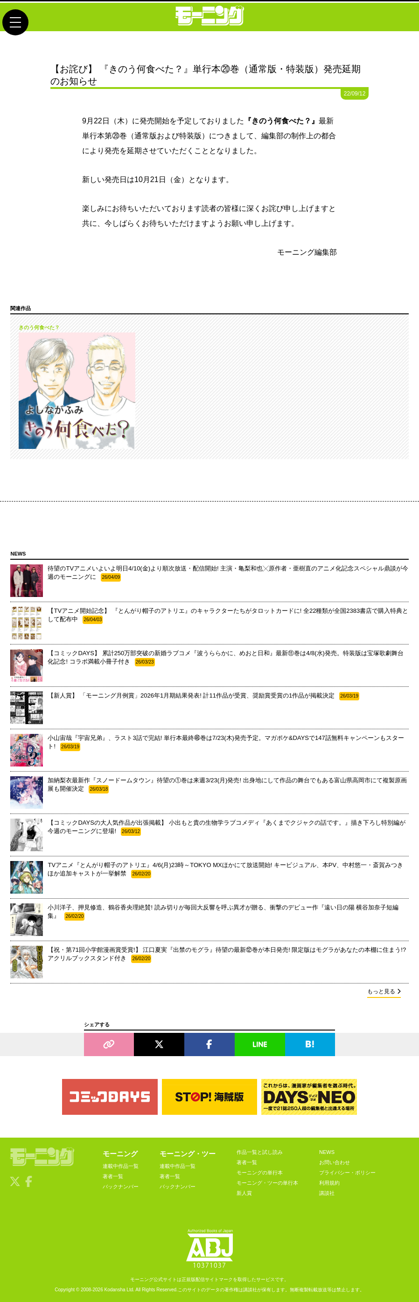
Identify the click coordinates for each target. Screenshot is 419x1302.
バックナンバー (121, 1186)
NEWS (327, 1152)
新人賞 (244, 1193)
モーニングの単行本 (260, 1172)
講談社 (327, 1193)
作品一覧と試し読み (260, 1152)
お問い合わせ (334, 1162)
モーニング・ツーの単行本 (267, 1183)
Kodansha (115, 1289)
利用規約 (329, 1183)
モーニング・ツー (188, 1154)
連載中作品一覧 (121, 1166)
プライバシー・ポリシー (347, 1172)
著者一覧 (113, 1176)
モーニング (120, 1154)
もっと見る (384, 991)
